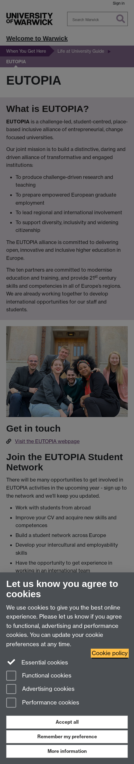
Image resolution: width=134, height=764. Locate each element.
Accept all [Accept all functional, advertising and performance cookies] (67, 722)
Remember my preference (67, 737)
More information (67, 751)
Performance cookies (42, 703)
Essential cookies (37, 662)
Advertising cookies (40, 689)
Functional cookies (39, 676)
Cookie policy (110, 653)
